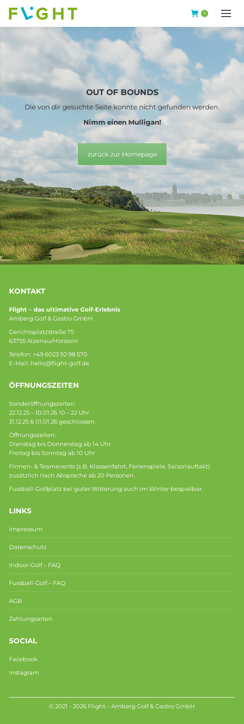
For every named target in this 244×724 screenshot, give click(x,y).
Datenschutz (28, 547)
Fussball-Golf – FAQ (37, 582)
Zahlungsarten (30, 618)
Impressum (26, 529)
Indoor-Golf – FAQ (35, 564)
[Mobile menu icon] (226, 13)
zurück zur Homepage (122, 154)
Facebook (23, 659)
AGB (15, 600)
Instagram (24, 672)
